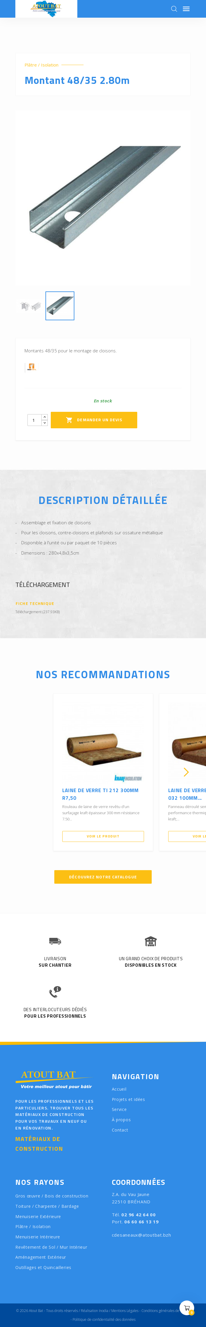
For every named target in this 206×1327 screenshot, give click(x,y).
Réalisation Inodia (94, 1310)
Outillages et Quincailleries (43, 1267)
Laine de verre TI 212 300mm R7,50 (100, 794)
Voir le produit (103, 836)
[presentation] (19, 772)
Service (119, 1109)
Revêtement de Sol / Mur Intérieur (51, 1247)
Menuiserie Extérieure (38, 1216)
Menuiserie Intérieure (37, 1237)
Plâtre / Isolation (41, 65)
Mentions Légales (124, 1310)
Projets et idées (128, 1099)
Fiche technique (35, 603)
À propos (121, 1119)
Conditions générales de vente (165, 1310)
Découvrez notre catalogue (103, 877)
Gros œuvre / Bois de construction (51, 1196)
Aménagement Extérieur (40, 1257)
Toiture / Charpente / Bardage (47, 1206)
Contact (120, 1130)
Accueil (119, 1089)
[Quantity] (34, 420)
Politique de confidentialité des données (104, 1319)
